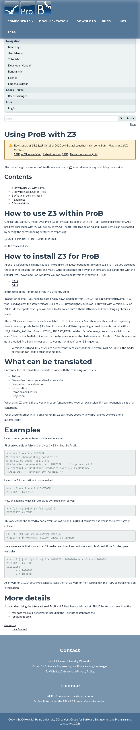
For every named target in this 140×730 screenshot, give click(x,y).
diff (17, 154)
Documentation (55, 24)
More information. (94, 701)
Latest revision (52, 154)
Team (12, 35)
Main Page (14, 47)
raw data (17, 612)
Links (121, 24)
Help (133, 124)
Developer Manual (19, 65)
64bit (15, 285)
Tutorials (13, 59)
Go (121, 118)
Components (20, 24)
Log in (11, 108)
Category (10, 625)
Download (86, 24)
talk (89, 145)
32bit (15, 281)
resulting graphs (22, 616)
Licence (12, 77)
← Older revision (31, 154)
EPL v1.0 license (72, 701)
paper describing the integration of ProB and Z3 (36, 606)
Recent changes (17, 96)
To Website (52, 671)
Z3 (70, 167)
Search (130, 118)
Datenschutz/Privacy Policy (77, 671)
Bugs (106, 24)
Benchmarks (15, 71)
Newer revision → (81, 154)
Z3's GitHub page (94, 298)
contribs (99, 145)
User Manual (15, 53)
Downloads (76, 264)
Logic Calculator (18, 83)
